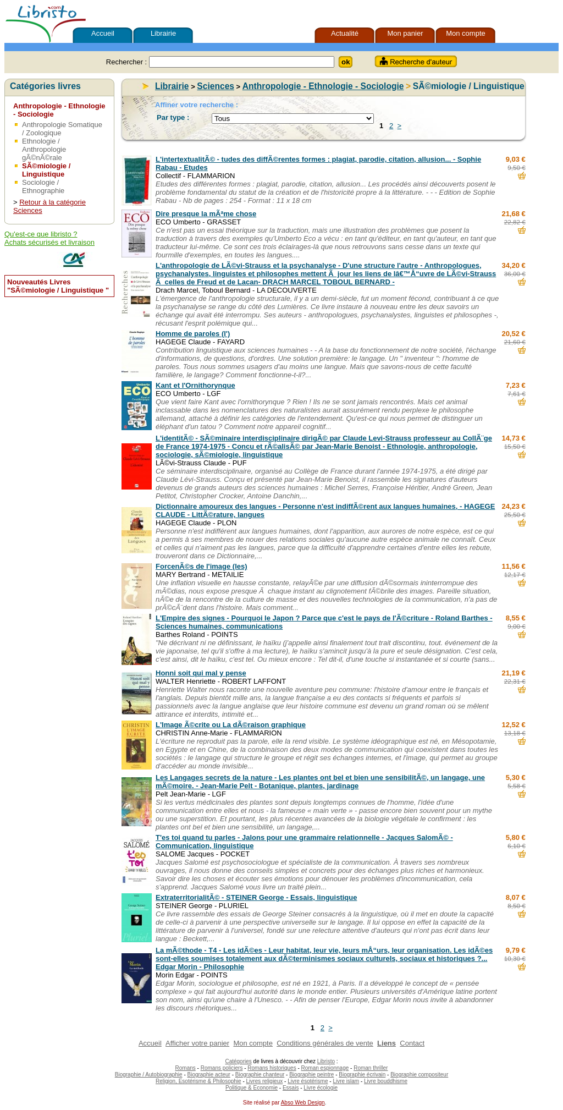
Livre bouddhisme (385, 1081)
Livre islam (346, 1081)
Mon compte (465, 33)
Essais (291, 1088)
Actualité (344, 33)
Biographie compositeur (419, 1074)
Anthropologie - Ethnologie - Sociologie (323, 86)
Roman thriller (371, 1068)
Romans (185, 1068)
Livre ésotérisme (308, 1081)
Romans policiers (222, 1068)
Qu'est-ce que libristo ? (41, 234)
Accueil (102, 33)
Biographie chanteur (260, 1074)
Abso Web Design (303, 1103)
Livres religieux (264, 1081)
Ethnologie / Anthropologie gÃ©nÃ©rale (44, 149)
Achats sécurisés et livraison (49, 242)
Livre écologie (320, 1088)
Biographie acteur (208, 1074)
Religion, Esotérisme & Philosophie (198, 1081)
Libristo (326, 1061)
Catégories (238, 1061)
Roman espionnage (325, 1068)
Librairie (163, 33)
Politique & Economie (251, 1088)
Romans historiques (271, 1068)
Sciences (215, 86)
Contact (412, 1043)
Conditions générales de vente (325, 1043)
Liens (386, 1043)
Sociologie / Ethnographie (43, 186)
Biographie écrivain (362, 1074)
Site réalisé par (260, 1103)
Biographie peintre (311, 1074)
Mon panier (405, 33)
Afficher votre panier (197, 1043)
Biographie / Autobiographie (149, 1074)
